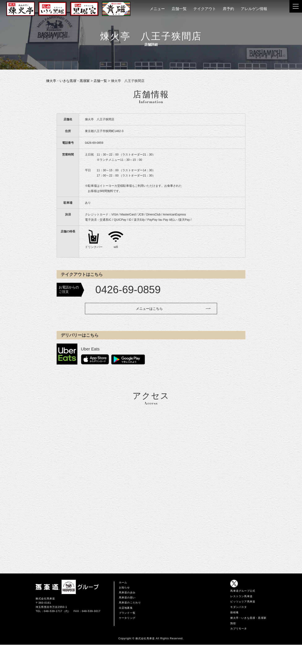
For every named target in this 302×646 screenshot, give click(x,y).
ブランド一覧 (127, 613)
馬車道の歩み (127, 593)
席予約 (228, 9)
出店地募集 (126, 608)
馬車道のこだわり (130, 603)
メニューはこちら (149, 309)
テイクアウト (204, 9)
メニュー (157, 9)
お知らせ (124, 588)
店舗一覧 (179, 9)
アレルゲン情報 (254, 9)
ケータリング (127, 618)
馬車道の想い (127, 598)
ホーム (123, 583)
